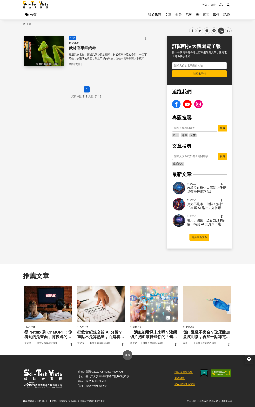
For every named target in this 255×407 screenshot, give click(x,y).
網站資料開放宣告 (184, 384)
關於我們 (154, 14)
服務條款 (179, 378)
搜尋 (222, 128)
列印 (228, 30)
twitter (200, 30)
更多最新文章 (199, 237)
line (213, 30)
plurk (206, 30)
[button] (228, 5)
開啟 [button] (127, 355)
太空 (193, 135)
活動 (189, 14)
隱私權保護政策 (183, 372)
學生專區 (202, 14)
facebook (192, 30)
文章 (168, 14)
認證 (226, 14)
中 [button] (221, 30)
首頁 (27, 24)
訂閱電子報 (199, 73)
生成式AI (178, 163)
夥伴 (216, 14)
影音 (178, 14)
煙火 (175, 135)
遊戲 (184, 135)
